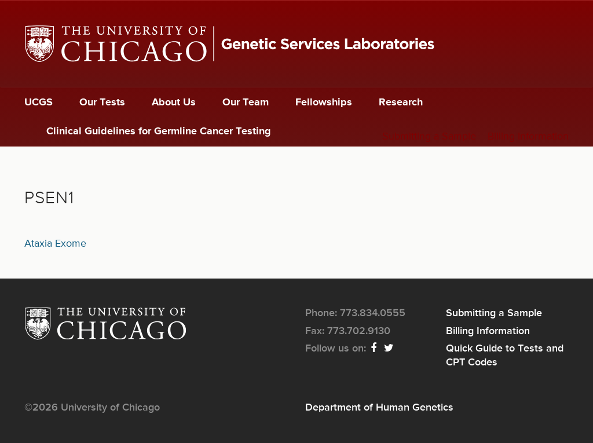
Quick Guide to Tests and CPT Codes (504, 355)
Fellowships (323, 102)
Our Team (245, 102)
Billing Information (528, 136)
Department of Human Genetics (379, 407)
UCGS (38, 102)
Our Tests (102, 102)
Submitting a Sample (429, 136)
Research (401, 102)
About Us (174, 102)
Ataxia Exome (55, 244)
